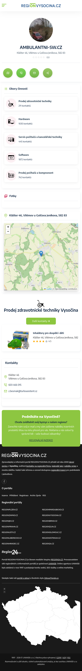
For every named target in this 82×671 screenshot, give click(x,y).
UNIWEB (52, 563)
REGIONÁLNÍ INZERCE (41, 440)
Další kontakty (41, 321)
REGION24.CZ (48, 543)
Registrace (24, 495)
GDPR (58, 658)
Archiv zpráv (35, 495)
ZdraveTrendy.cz (51, 578)
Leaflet (48, 289)
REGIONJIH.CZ (8, 521)
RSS (44, 495)
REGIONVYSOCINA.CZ (51, 515)
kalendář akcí (57, 466)
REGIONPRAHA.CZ (10, 526)
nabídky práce (70, 466)
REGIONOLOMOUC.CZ (52, 532)
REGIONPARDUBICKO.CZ (53, 509)
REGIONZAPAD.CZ (10, 515)
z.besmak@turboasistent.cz (22, 391)
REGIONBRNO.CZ (49, 521)
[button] (41, 254)
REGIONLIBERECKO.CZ (12, 538)
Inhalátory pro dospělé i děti (48, 333)
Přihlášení (13, 495)
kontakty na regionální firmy (38, 466)
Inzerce (5, 495)
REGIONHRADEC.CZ (10, 543)
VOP (64, 658)
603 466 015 (14, 384)
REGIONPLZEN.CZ (10, 509)
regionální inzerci (58, 470)
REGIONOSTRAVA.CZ (51, 538)
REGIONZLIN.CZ (49, 526)
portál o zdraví (23, 578)
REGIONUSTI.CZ (9, 532)
